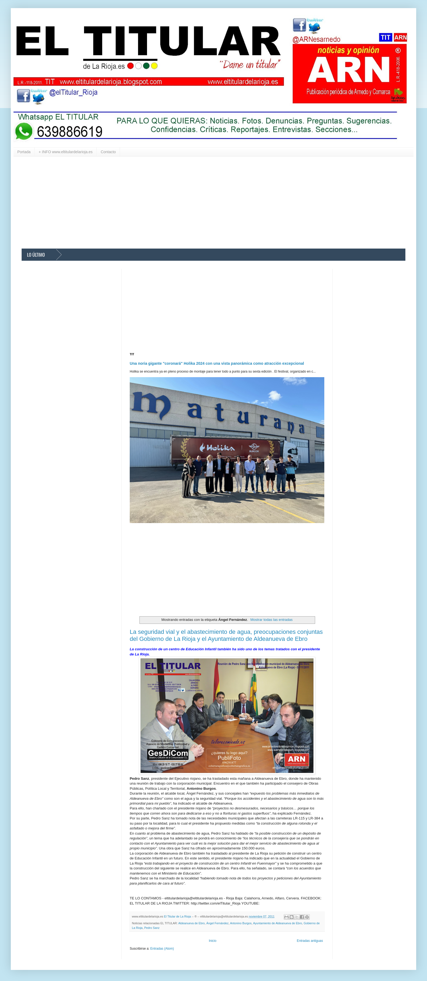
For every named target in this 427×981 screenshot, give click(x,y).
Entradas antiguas (310, 941)
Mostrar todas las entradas (272, 620)
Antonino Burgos (241, 923)
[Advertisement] (184, 202)
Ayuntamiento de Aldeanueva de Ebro (277, 923)
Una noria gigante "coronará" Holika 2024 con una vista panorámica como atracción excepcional (217, 363)
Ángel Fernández (217, 923)
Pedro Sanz (151, 927)
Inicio (212, 941)
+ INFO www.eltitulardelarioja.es (66, 152)
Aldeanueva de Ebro (191, 923)
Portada (24, 152)
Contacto (108, 152)
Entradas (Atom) (162, 948)
